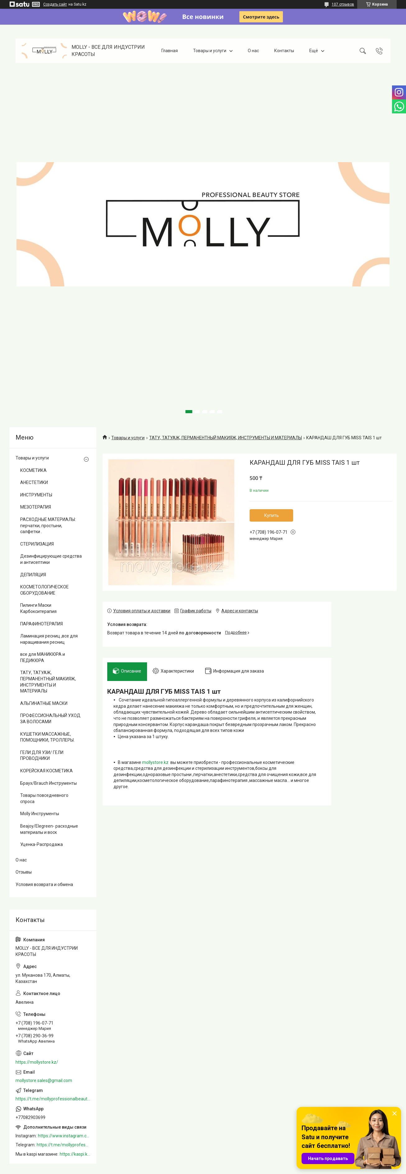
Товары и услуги (209, 50)
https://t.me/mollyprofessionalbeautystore (53, 1098)
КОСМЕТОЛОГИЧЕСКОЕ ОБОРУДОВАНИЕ (44, 590)
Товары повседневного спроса (44, 798)
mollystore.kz (155, 763)
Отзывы (24, 872)
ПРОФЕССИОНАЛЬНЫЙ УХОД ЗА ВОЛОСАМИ (50, 718)
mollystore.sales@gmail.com (44, 1080)
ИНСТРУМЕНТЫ (36, 494)
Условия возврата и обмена (44, 884)
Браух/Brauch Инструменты (48, 783)
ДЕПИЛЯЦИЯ (33, 574)
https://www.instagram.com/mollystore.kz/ (64, 1135)
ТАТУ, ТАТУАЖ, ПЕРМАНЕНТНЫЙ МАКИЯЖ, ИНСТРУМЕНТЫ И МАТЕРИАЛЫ (225, 437)
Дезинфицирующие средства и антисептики (51, 559)
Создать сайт (55, 4)
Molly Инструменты (39, 813)
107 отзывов (343, 4)
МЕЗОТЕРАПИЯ (35, 507)
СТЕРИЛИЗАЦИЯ (37, 543)
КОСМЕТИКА (33, 470)
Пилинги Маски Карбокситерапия (38, 608)
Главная (169, 50)
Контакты (284, 50)
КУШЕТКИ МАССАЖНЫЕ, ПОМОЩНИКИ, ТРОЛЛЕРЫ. (47, 737)
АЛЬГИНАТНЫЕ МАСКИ (43, 703)
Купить (271, 515)
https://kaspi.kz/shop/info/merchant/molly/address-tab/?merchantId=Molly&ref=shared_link (75, 1154)
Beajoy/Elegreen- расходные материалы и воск (49, 829)
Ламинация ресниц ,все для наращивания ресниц (49, 639)
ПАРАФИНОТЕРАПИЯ (41, 623)
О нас (253, 50)
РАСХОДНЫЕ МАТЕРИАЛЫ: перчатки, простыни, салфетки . (48, 525)
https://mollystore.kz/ (37, 1062)
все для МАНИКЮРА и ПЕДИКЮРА (42, 657)
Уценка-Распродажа (41, 844)
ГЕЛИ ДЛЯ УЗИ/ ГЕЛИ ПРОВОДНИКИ (41, 755)
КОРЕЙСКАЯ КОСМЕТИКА (46, 770)
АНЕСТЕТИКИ (34, 482)
